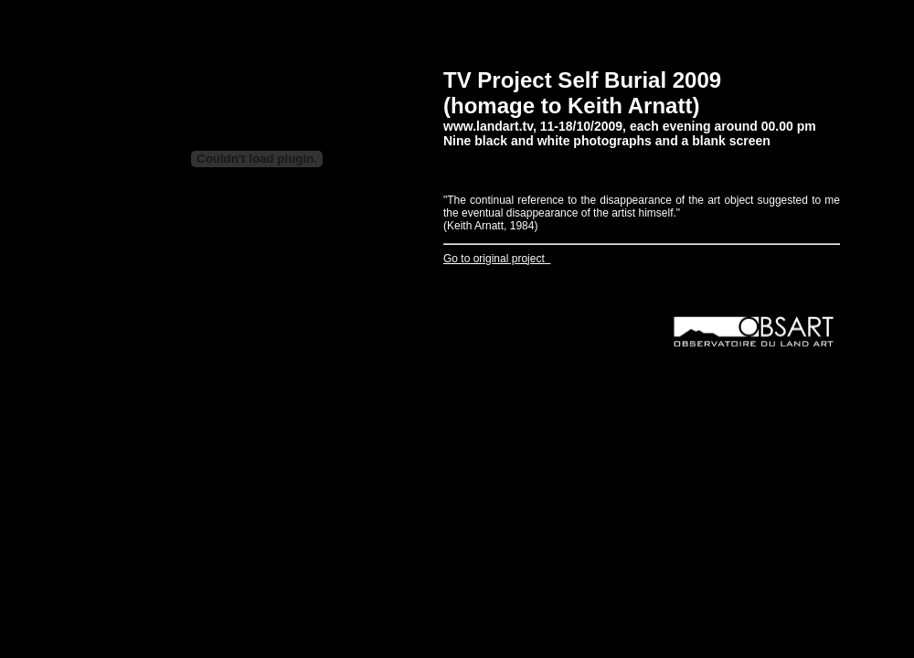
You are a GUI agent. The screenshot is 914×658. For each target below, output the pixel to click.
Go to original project (494, 258)
